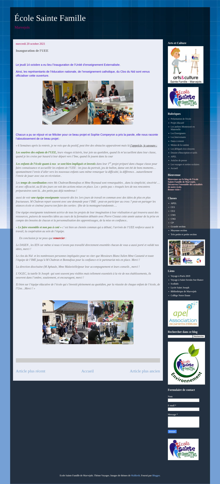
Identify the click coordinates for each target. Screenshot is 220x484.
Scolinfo (175, 284)
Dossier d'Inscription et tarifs (184, 152)
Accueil (87, 371)
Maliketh (135, 475)
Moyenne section (179, 230)
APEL (173, 156)
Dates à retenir (177, 141)
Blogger (156, 475)
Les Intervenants (178, 137)
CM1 (173, 215)
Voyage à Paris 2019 (180, 276)
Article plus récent (30, 371)
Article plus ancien (145, 371)
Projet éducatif (177, 123)
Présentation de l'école (181, 119)
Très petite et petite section (184, 234)
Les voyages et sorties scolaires (185, 164)
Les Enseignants (178, 133)
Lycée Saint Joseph (180, 287)
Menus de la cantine (180, 145)
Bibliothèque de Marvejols (183, 291)
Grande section (178, 226)
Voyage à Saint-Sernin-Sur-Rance (187, 280)
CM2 (173, 219)
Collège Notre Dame (180, 295)
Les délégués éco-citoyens (183, 149)
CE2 (173, 211)
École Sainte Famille (50, 18)
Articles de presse (179, 160)
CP (172, 222)
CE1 (173, 207)
